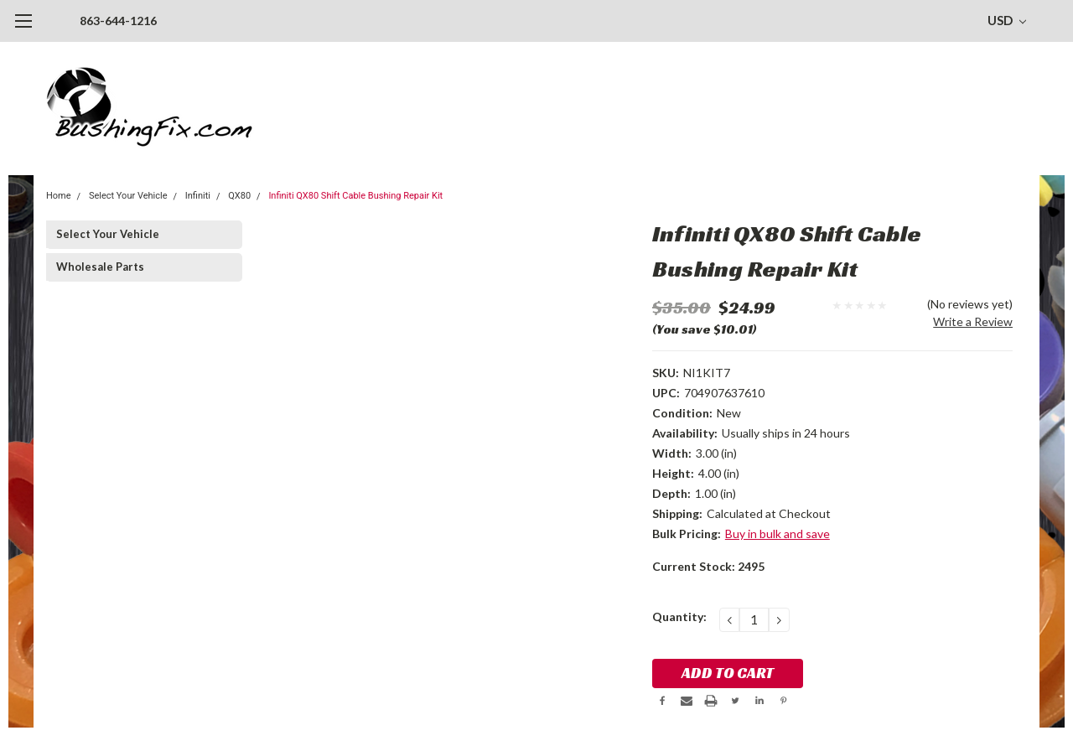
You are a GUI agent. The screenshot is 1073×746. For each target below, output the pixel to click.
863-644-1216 (118, 20)
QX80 (239, 195)
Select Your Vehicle (128, 195)
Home (58, 195)
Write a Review (973, 321)
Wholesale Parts (100, 266)
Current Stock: (708, 566)
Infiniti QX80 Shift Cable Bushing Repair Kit (355, 195)
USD (1006, 20)
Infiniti (197, 195)
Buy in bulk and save (777, 533)
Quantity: (679, 616)
